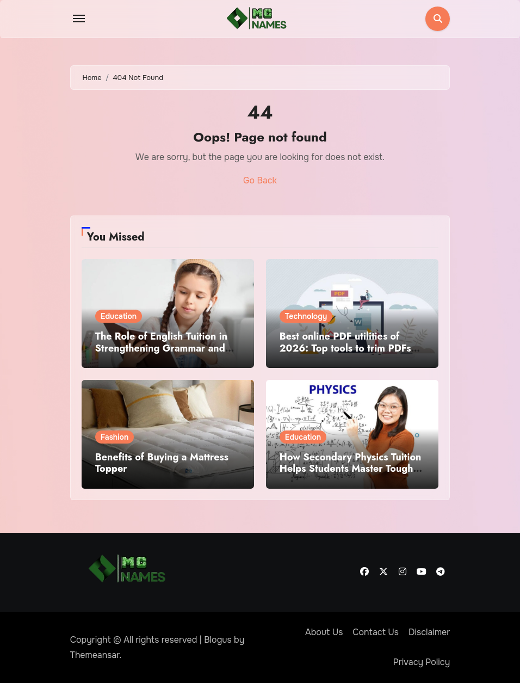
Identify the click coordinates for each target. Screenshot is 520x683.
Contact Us (375, 632)
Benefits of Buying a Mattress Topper (161, 463)
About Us (324, 632)
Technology (306, 316)
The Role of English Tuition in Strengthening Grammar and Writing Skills (161, 348)
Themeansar (95, 655)
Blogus (218, 639)
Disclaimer (429, 632)
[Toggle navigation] (79, 18)
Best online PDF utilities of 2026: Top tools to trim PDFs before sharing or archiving (345, 348)
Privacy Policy (421, 662)
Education (119, 316)
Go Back (260, 180)
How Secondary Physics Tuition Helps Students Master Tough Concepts (351, 469)
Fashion (115, 437)
